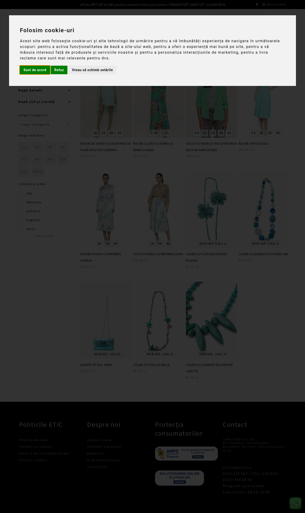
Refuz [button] (59, 70)
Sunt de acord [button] (34, 70)
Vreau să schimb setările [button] (92, 70)
